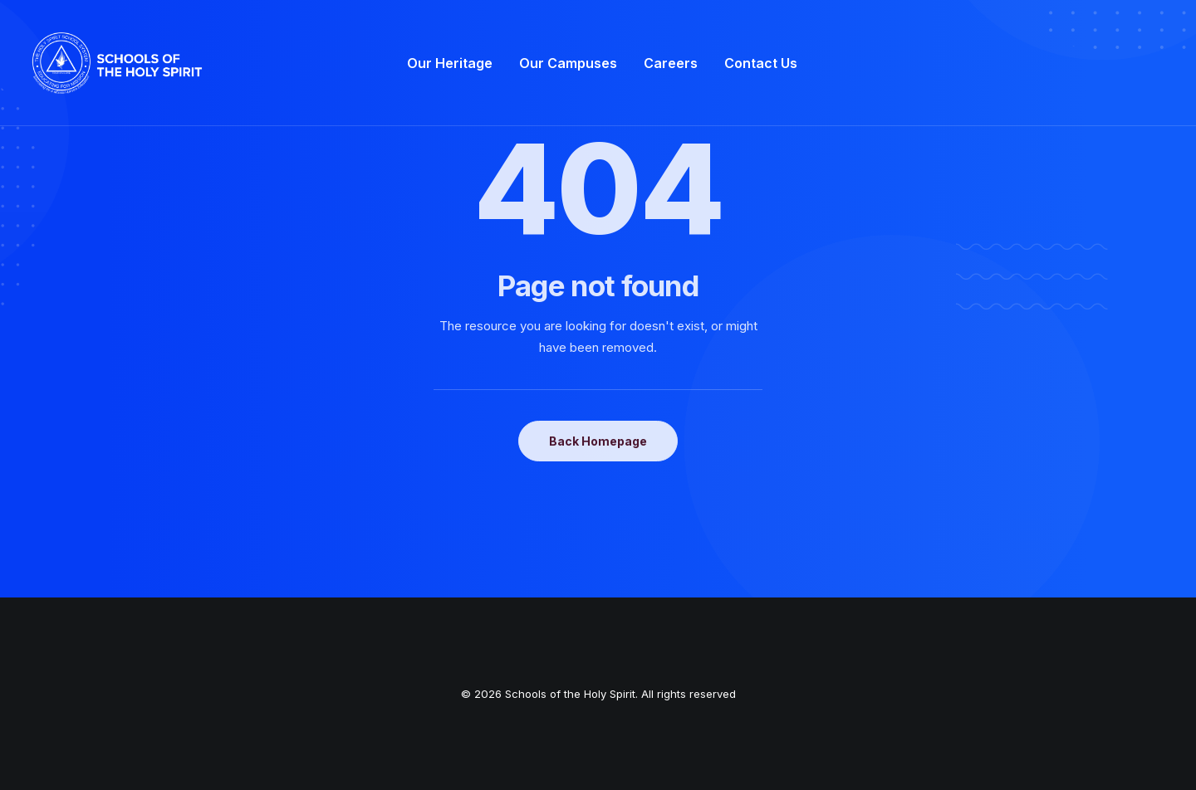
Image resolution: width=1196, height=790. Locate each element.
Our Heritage (450, 63)
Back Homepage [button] (598, 441)
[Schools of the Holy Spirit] (117, 63)
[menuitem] (449, 63)
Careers (671, 63)
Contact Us (760, 63)
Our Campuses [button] (568, 63)
